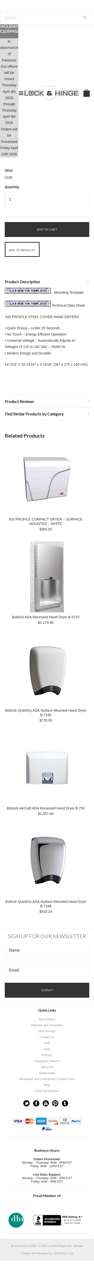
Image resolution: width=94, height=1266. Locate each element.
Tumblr (65, 1103)
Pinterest (55, 1103)
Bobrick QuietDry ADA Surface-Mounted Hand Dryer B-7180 (45, 712)
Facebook (36, 1103)
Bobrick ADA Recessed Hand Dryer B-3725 (45, 617)
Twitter (26, 1103)
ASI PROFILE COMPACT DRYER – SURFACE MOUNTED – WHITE (45, 521)
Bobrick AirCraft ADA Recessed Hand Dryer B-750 (46, 808)
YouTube (46, 1103)
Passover (9, 60)
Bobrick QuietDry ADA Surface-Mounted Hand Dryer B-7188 (45, 904)
